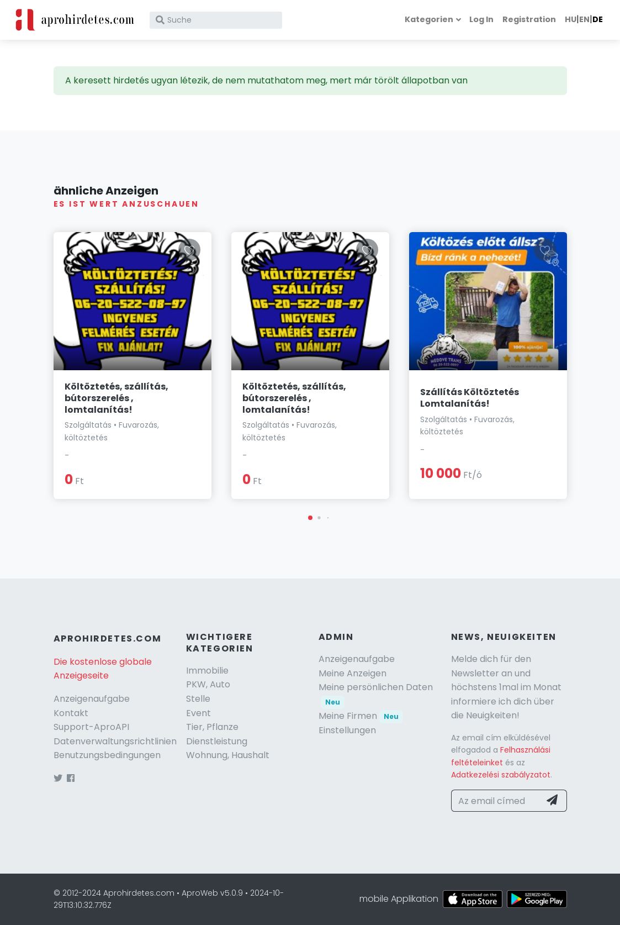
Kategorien (429, 19)
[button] (310, 518)
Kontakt (71, 713)
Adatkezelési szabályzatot (500, 774)
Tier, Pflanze (212, 727)
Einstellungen (347, 730)
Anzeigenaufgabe (92, 698)
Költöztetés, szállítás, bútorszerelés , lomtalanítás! (116, 398)
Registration (529, 19)
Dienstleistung (216, 741)
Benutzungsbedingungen (107, 755)
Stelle (198, 698)
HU (570, 19)
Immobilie (207, 670)
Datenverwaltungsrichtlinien (115, 741)
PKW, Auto (208, 684)
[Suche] (216, 20)
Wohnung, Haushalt (227, 755)
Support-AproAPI (91, 727)
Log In (481, 19)
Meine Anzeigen (352, 673)
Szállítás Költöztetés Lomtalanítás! (469, 398)
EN (584, 19)
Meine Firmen (361, 715)
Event (198, 713)
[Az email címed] (495, 801)
